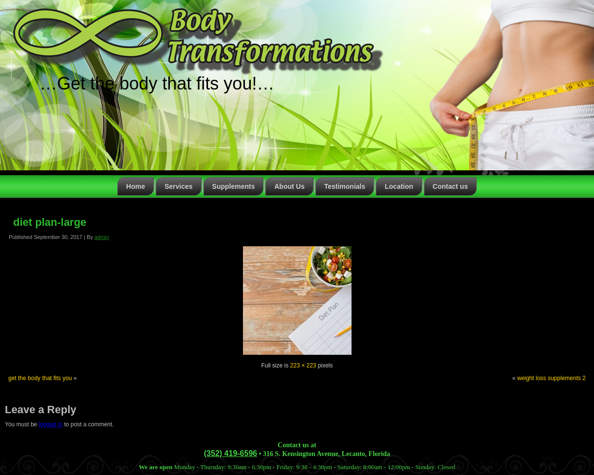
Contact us (450, 186)
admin (101, 237)
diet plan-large (49, 222)
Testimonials (345, 186)
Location (399, 186)
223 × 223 (303, 365)
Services (179, 186)
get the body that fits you (40, 378)
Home (135, 186)
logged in (51, 424)
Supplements (233, 186)
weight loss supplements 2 (551, 378)
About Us (289, 186)
